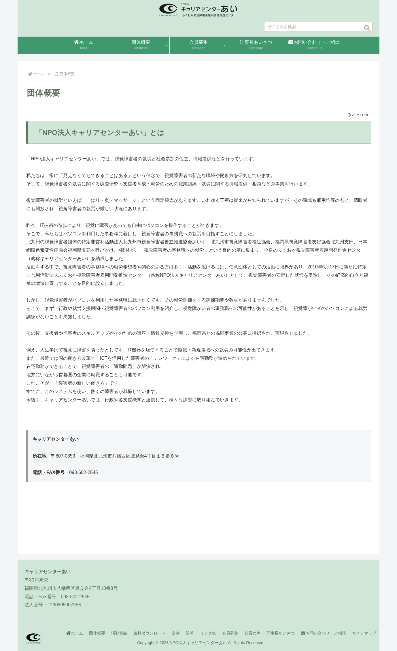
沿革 (190, 633)
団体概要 (97, 633)
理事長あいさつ (280, 633)
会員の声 (252, 633)
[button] (367, 28)
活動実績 (119, 633)
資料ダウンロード (149, 633)
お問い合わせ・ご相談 (323, 633)
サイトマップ (364, 633)
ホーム (74, 633)
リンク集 (208, 633)
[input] (318, 26)
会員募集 (230, 633)
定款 (176, 633)
